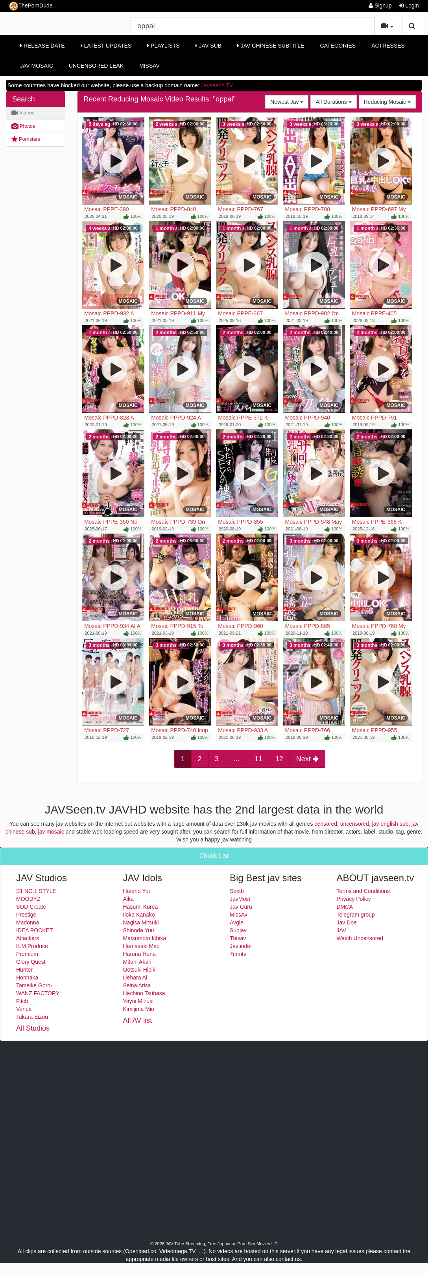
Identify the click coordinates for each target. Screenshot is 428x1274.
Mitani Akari (137, 962)
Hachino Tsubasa (144, 993)
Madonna (27, 922)
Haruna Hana (139, 954)
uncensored (354, 824)
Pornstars (25, 139)
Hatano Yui (136, 891)
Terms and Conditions (363, 891)
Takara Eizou (32, 1017)
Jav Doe (347, 922)
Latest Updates (106, 45)
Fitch (22, 1001)
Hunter (24, 970)
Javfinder (241, 946)
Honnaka (27, 977)
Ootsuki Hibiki (140, 970)
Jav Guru (241, 907)
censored (325, 824)
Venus (23, 1009)
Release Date (42, 45)
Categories (338, 45)
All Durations (335, 101)
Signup (380, 5)
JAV (342, 930)
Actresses (388, 45)
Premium (27, 954)
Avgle (237, 922)
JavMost (240, 899)
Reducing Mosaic (390, 101)
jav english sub (390, 824)
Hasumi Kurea (140, 907)
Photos (23, 126)
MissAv (149, 66)
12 (279, 759)
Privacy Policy (354, 899)
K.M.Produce (32, 946)
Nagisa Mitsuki (141, 922)
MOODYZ (28, 899)
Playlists (163, 45)
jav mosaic (51, 831)
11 (258, 759)
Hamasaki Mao (141, 946)
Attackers (27, 938)
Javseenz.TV (216, 85)
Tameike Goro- (34, 985)
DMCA (345, 907)
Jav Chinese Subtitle (270, 45)
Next (307, 759)
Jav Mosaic (36, 66)
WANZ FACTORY (37, 993)
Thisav (238, 938)
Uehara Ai (135, 977)
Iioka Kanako (139, 914)
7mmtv (238, 954)
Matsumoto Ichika (144, 938)
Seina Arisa (137, 985)
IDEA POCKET (34, 930)
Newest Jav (289, 101)
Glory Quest (31, 962)
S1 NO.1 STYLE (36, 891)
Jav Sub (208, 45)
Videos (23, 113)
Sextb (237, 891)
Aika (128, 899)
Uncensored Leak (96, 66)
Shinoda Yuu (138, 930)
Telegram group (356, 914)
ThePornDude (30, 6)
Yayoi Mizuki (138, 1001)
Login (409, 5)
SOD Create (31, 907)
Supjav (238, 930)
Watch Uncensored (360, 938)
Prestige (26, 914)
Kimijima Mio (138, 1009)
